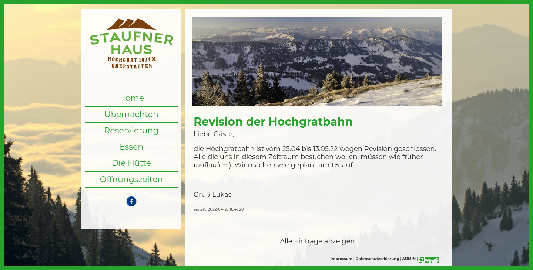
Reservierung (131, 131)
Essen (131, 147)
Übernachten (131, 114)
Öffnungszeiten (131, 179)
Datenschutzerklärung (377, 258)
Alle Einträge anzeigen (317, 241)
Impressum (341, 258)
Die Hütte (131, 163)
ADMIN (409, 258)
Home (131, 98)
